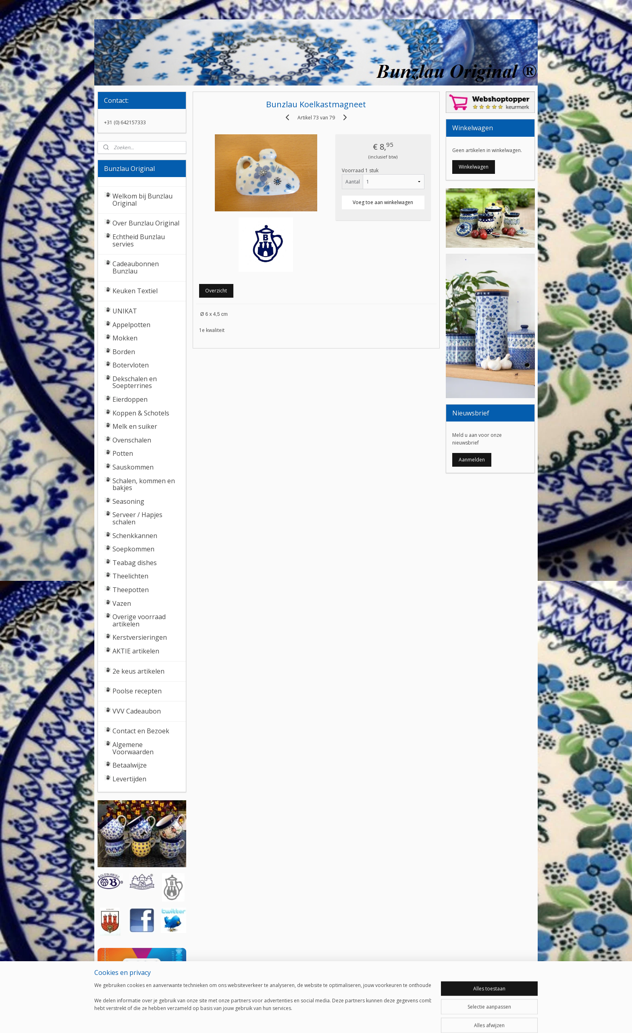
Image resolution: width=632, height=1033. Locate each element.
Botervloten (130, 365)
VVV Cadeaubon (136, 711)
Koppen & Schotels (140, 413)
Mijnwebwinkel (406, 1018)
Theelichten (130, 576)
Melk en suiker (134, 426)
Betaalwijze (129, 765)
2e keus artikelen (138, 671)
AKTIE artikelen (135, 651)
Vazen (121, 603)
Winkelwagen (474, 166)
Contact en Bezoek (140, 730)
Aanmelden (472, 459)
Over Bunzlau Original (145, 223)
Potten (122, 453)
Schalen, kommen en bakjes (143, 484)
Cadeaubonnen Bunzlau (135, 267)
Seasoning (128, 501)
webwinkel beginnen (336, 1018)
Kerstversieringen (139, 637)
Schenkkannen (134, 535)
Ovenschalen (131, 440)
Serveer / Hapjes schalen (137, 518)
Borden (123, 351)
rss (305, 1018)
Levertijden (129, 778)
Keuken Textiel (135, 290)
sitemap (288, 1018)
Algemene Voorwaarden (133, 748)
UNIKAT (124, 311)
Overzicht (216, 290)
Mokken (124, 338)
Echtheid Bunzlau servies (138, 240)
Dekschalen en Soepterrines (134, 382)
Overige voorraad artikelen (139, 620)
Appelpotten (131, 324)
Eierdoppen (130, 399)
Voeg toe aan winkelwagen (383, 202)
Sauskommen (133, 467)
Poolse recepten (137, 691)
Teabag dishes (134, 562)
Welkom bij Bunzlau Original (142, 200)
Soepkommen (133, 549)
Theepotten (130, 589)
